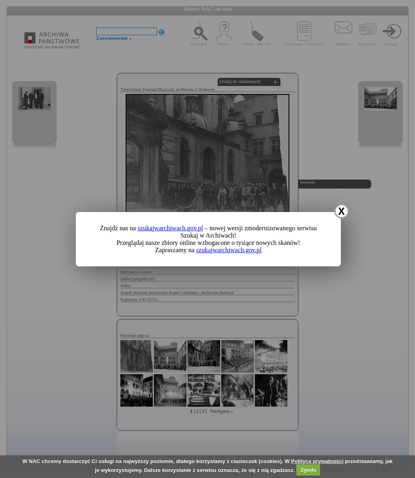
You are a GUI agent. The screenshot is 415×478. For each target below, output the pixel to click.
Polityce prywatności (317, 461)
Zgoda (308, 470)
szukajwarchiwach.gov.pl (170, 228)
